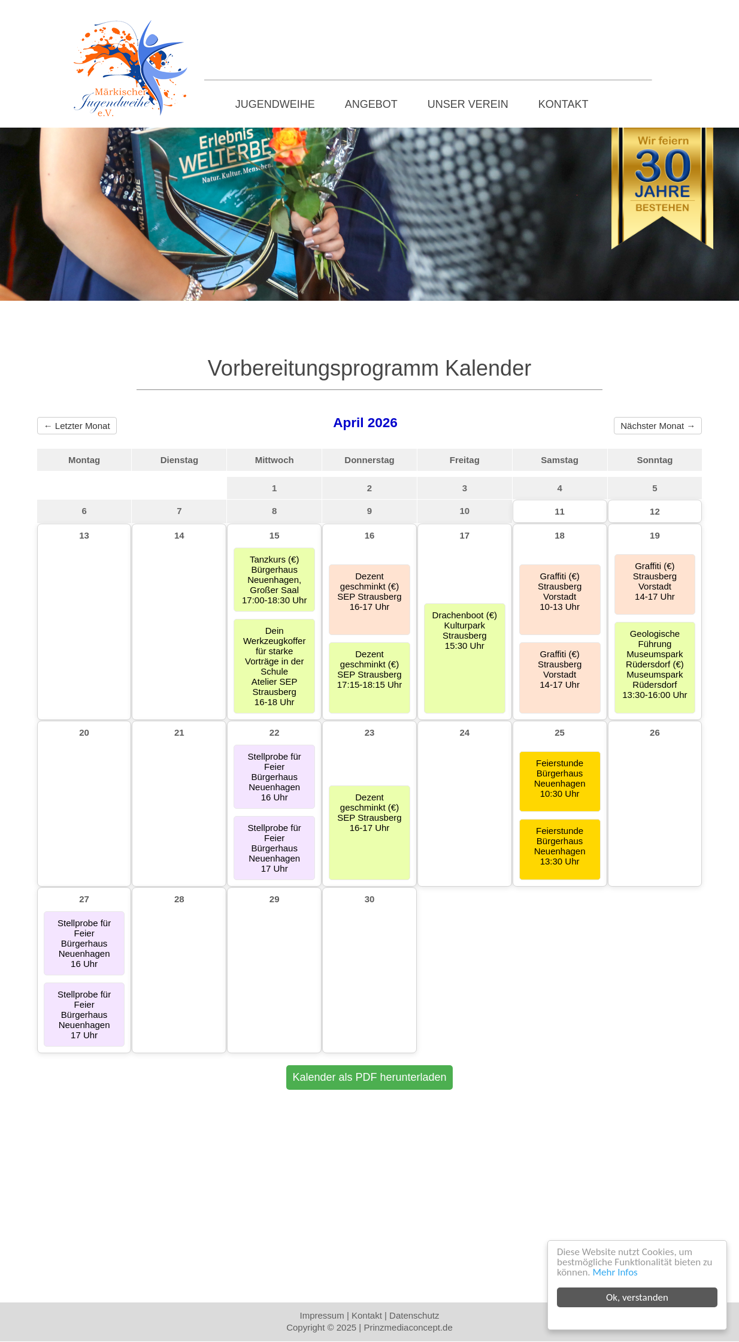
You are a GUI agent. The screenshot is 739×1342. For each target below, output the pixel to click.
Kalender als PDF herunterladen (369, 1077)
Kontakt (563, 104)
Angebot (371, 104)
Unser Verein (468, 104)
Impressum (322, 1315)
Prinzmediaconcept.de (408, 1327)
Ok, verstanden (637, 1297)
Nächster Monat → (657, 426)
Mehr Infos (615, 1272)
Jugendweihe (275, 104)
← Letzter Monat (77, 426)
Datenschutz (414, 1315)
